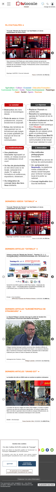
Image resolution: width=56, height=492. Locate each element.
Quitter (10, 464)
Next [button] (52, 52)
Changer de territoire (49, 7)
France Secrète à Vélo (28, 421)
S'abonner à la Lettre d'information (29, 479)
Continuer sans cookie (27, 463)
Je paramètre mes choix (46, 485)
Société (23, 92)
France (34, 74)
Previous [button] (3, 52)
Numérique (50, 90)
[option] (28, 52)
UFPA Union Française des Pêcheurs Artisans (24, 298)
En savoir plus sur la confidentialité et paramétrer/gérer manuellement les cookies (19, 471)
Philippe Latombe (30, 361)
